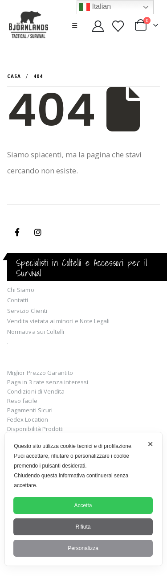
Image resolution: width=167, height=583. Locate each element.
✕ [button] (150, 444)
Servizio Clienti (27, 311)
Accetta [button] (83, 505)
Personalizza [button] (83, 548)
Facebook (17, 232)
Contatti (18, 300)
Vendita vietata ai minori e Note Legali (58, 321)
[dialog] (83, 499)
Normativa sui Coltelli (35, 332)
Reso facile (22, 401)
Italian (95, 7)
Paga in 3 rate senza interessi (47, 382)
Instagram (38, 232)
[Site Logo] (28, 25)
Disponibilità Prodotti (35, 429)
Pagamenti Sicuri (30, 410)
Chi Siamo (20, 290)
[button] (74, 25)
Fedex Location (27, 419)
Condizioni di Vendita (36, 391)
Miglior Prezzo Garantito (40, 373)
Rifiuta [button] (82, 527)
